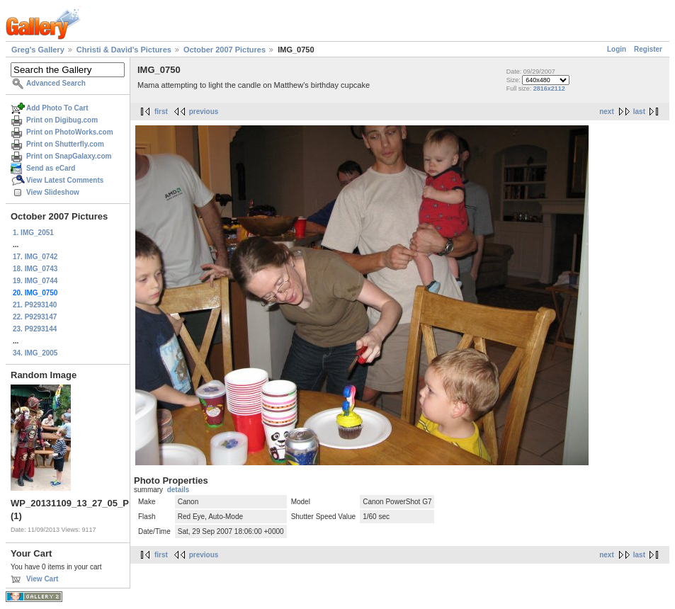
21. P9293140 (35, 305)
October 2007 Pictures (224, 49)
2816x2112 (549, 88)
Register (648, 49)
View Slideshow (52, 192)
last (639, 111)
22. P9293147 (35, 317)
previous (204, 111)
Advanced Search (56, 83)
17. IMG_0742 (35, 257)
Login (616, 49)
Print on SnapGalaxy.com (68, 156)
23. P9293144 (35, 329)
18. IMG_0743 (35, 269)
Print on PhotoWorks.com (69, 132)
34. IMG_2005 (35, 353)
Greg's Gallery (37, 49)
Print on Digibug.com (62, 120)
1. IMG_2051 (33, 233)
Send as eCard (50, 168)
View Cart (42, 579)
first (161, 111)
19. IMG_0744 (35, 281)
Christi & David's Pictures (123, 49)
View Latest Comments (64, 180)
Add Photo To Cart (57, 108)
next (606, 111)
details (178, 490)
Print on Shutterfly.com (65, 144)
